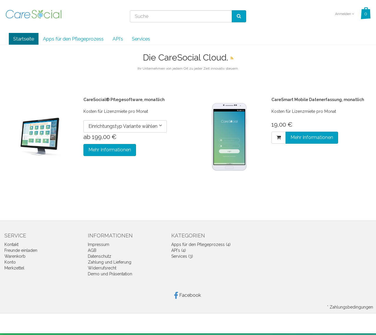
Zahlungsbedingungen (351, 307)
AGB (92, 250)
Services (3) (182, 256)
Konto (10, 262)
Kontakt (11, 244)
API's (118, 39)
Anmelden (344, 14)
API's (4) (178, 250)
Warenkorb (15, 256)
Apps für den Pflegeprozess (73, 39)
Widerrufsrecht (102, 268)
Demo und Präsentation (110, 274)
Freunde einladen (20, 250)
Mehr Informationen (109, 150)
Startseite (23, 39)
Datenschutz (99, 256)
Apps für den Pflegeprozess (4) (201, 244)
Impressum (98, 244)
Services (141, 39)
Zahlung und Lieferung (109, 262)
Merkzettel (14, 268)
